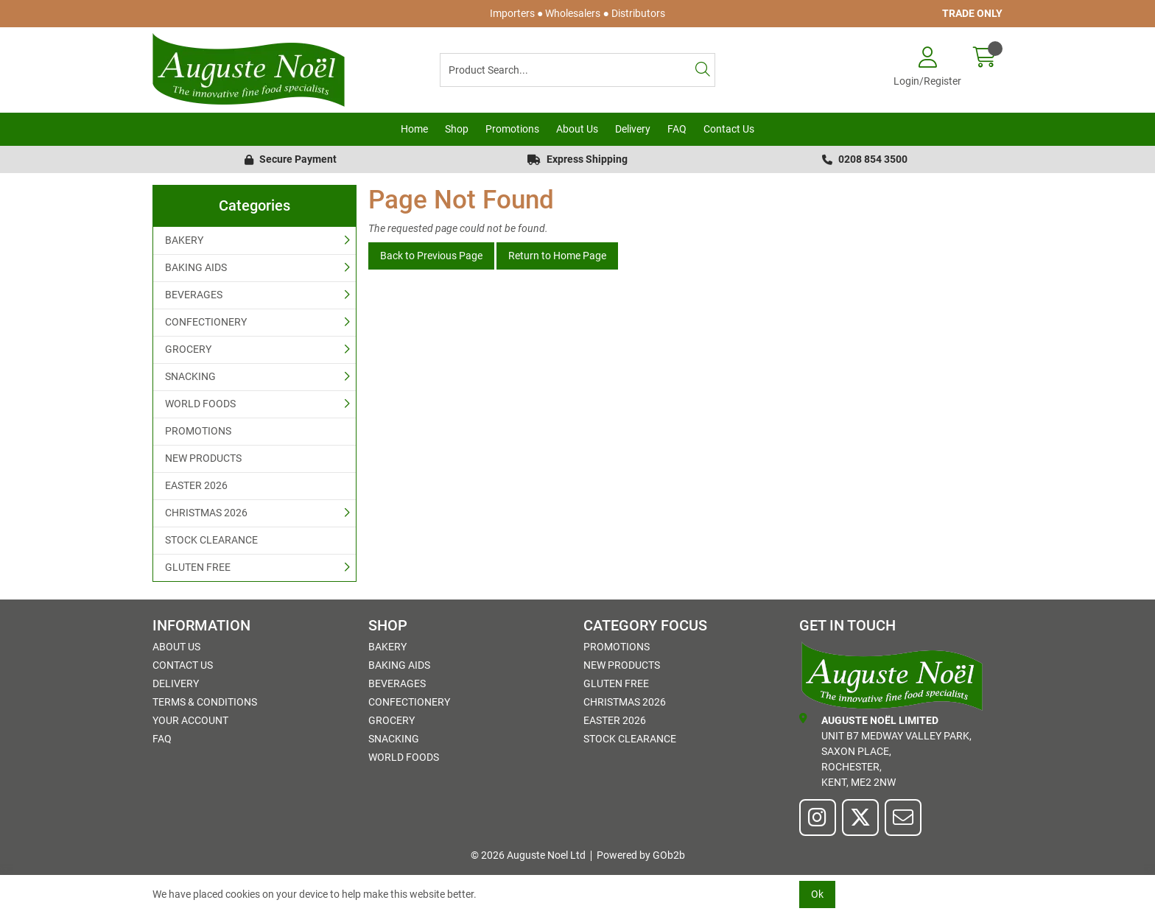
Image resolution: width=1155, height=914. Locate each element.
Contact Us (728, 129)
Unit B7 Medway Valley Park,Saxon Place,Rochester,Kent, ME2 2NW (885, 750)
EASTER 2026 (196, 485)
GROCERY (188, 349)
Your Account (190, 720)
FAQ (677, 129)
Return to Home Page (557, 255)
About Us (577, 129)
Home (414, 129)
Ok (817, 894)
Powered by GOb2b (641, 855)
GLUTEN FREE (198, 567)
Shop (456, 129)
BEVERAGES (193, 294)
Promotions (512, 129)
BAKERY (184, 240)
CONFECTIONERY (206, 322)
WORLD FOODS (200, 403)
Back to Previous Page (431, 255)
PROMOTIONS (198, 431)
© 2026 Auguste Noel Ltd (528, 855)
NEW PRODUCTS (203, 458)
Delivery (632, 129)
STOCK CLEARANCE (211, 540)
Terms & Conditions (204, 702)
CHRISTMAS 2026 (206, 512)
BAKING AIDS (196, 267)
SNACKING (190, 376)
